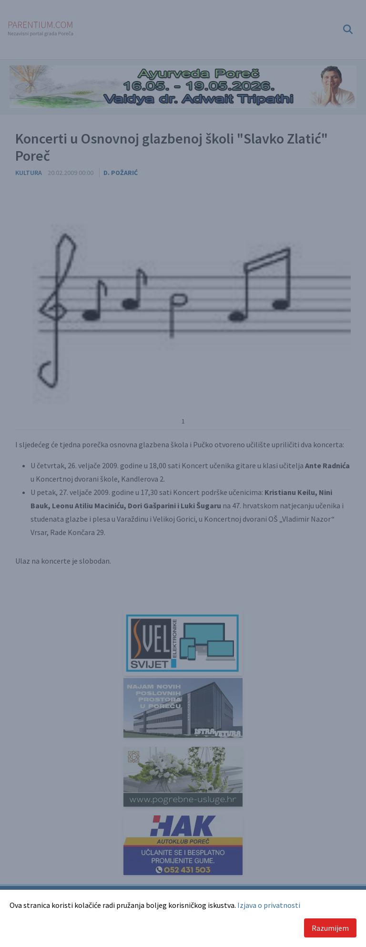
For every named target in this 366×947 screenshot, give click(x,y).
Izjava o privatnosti (268, 905)
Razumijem (330, 928)
